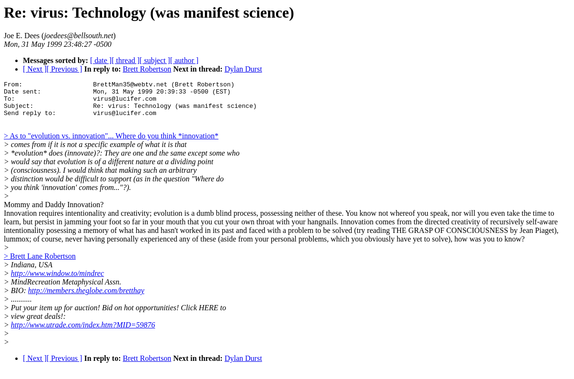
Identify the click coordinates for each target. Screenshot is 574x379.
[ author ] (184, 60)
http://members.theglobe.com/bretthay (86, 299)
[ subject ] (155, 60)
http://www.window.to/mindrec (57, 282)
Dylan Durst (243, 69)
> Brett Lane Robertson (40, 265)
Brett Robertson (147, 69)
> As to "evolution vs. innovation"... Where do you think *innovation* (111, 144)
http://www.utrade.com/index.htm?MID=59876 (83, 333)
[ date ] (101, 60)
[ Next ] (35, 69)
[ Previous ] (64, 69)
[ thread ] (126, 60)
